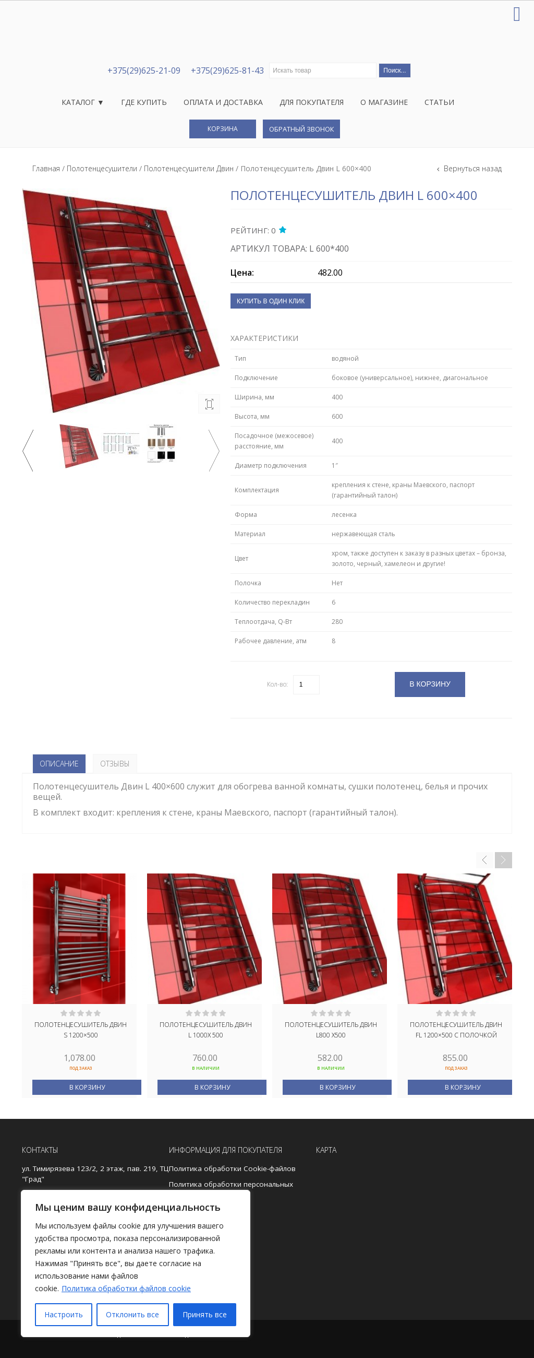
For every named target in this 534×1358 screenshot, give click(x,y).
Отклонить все (132, 1314)
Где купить (144, 102)
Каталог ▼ (83, 102)
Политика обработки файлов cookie (126, 1288)
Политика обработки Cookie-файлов (232, 1168)
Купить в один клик (271, 301)
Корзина (223, 128)
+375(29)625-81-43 (227, 70)
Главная (46, 168)
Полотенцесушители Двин (189, 168)
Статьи (439, 102)
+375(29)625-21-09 (143, 70)
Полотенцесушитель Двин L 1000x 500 (206, 1030)
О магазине (384, 102)
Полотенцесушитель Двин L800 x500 (331, 1030)
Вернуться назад (472, 168)
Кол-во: (277, 684)
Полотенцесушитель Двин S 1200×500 (80, 1030)
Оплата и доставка (223, 102)
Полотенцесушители (102, 168)
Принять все (205, 1314)
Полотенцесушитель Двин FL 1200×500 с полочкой (456, 1030)
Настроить (63, 1314)
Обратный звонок (301, 129)
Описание (59, 764)
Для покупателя (312, 102)
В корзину (87, 1087)
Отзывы (115, 764)
